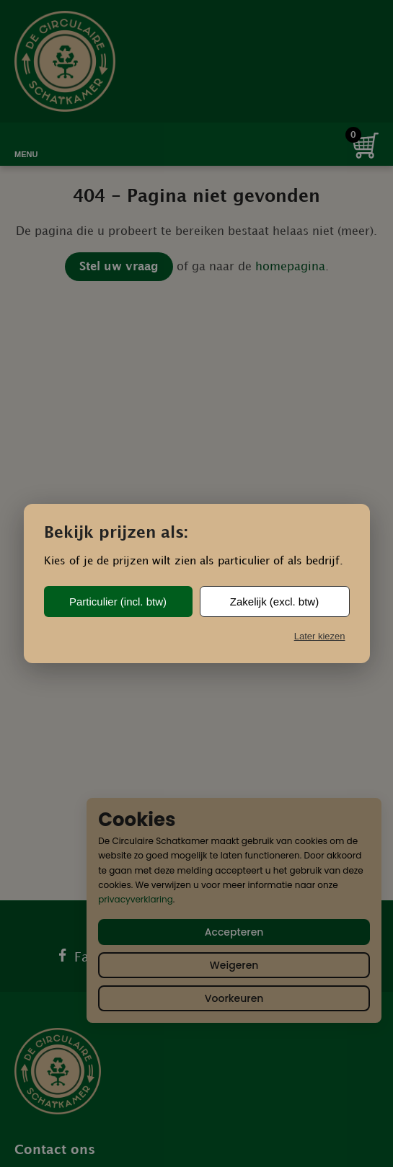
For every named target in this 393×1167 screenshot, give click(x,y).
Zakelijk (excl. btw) (274, 601)
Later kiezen (319, 636)
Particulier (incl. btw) (118, 601)
